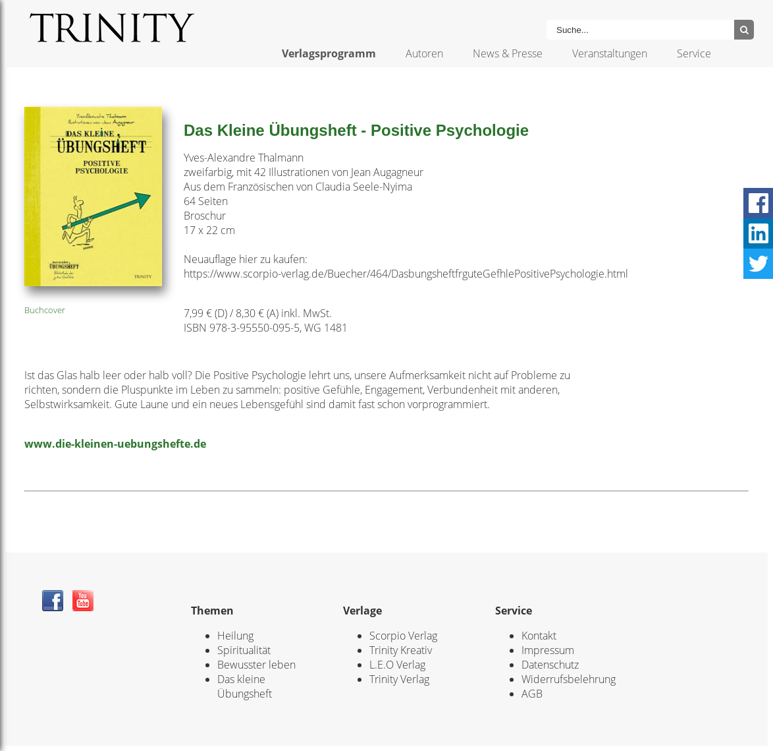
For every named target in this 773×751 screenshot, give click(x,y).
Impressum (547, 650)
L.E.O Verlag (397, 664)
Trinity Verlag (399, 679)
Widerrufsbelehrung (568, 679)
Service (694, 53)
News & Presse (508, 53)
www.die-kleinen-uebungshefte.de (115, 443)
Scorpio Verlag (403, 635)
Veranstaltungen (609, 53)
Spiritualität (244, 650)
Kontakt (538, 635)
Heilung (235, 635)
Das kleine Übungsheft (244, 686)
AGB (532, 693)
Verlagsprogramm (329, 53)
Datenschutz (550, 664)
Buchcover (44, 310)
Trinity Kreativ (400, 650)
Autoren (424, 53)
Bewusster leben (256, 664)
